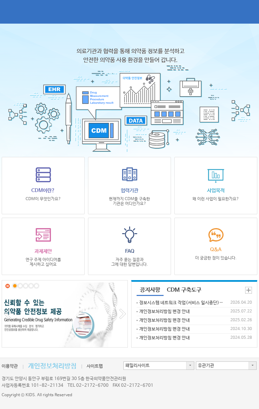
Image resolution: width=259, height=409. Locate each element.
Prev (7, 314)
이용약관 (10, 366)
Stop (7, 286)
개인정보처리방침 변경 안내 (164, 311)
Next (122, 314)
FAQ (129, 246)
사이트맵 (95, 366)
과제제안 (43, 246)
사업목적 (216, 183)
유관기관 (206, 365)
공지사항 (150, 290)
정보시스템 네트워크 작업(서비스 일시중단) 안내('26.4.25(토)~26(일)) (181, 302)
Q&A (216, 243)
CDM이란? (43, 183)
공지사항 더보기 (248, 290)
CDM (43, 12)
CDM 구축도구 (184, 290)
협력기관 (129, 186)
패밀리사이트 (137, 365)
